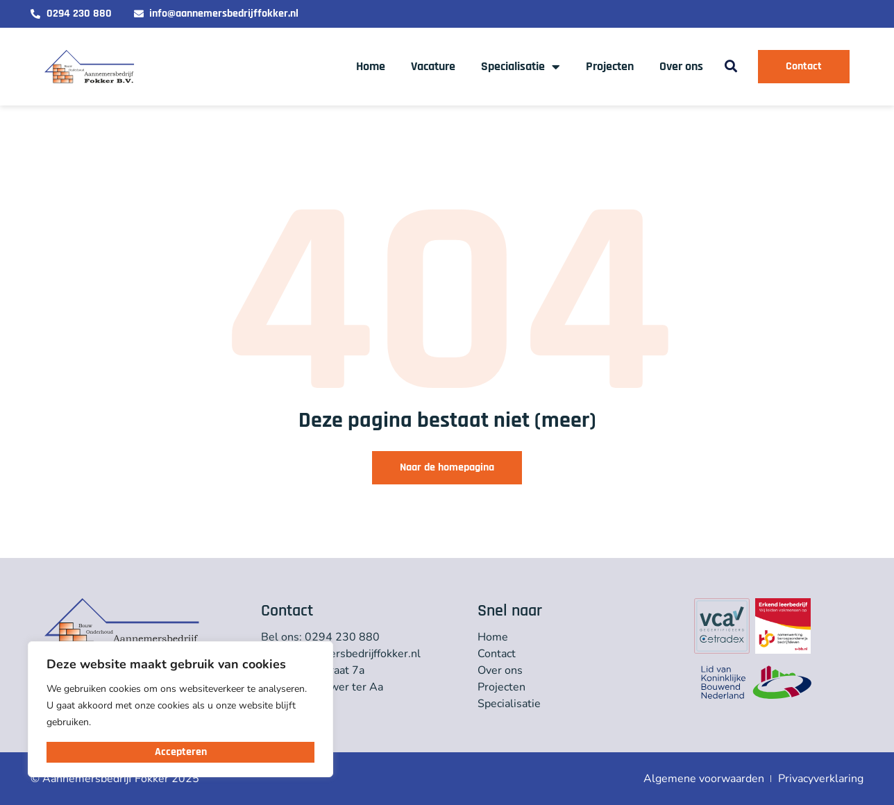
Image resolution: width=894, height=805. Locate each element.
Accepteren (181, 752)
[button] (730, 67)
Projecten (610, 66)
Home (370, 66)
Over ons (681, 66)
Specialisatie (520, 66)
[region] (180, 709)
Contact (497, 653)
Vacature (433, 66)
